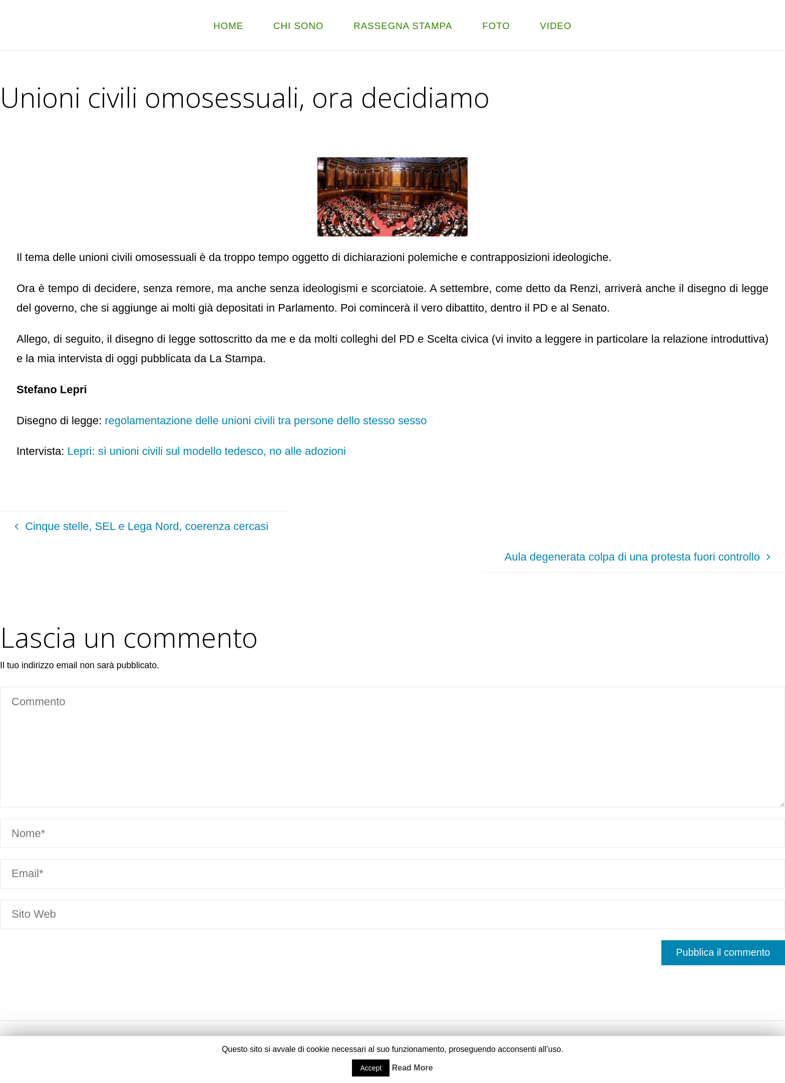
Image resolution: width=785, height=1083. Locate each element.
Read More (412, 1067)
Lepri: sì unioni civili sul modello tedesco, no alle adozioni (208, 451)
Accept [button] (370, 1068)
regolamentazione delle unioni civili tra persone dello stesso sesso (264, 420)
